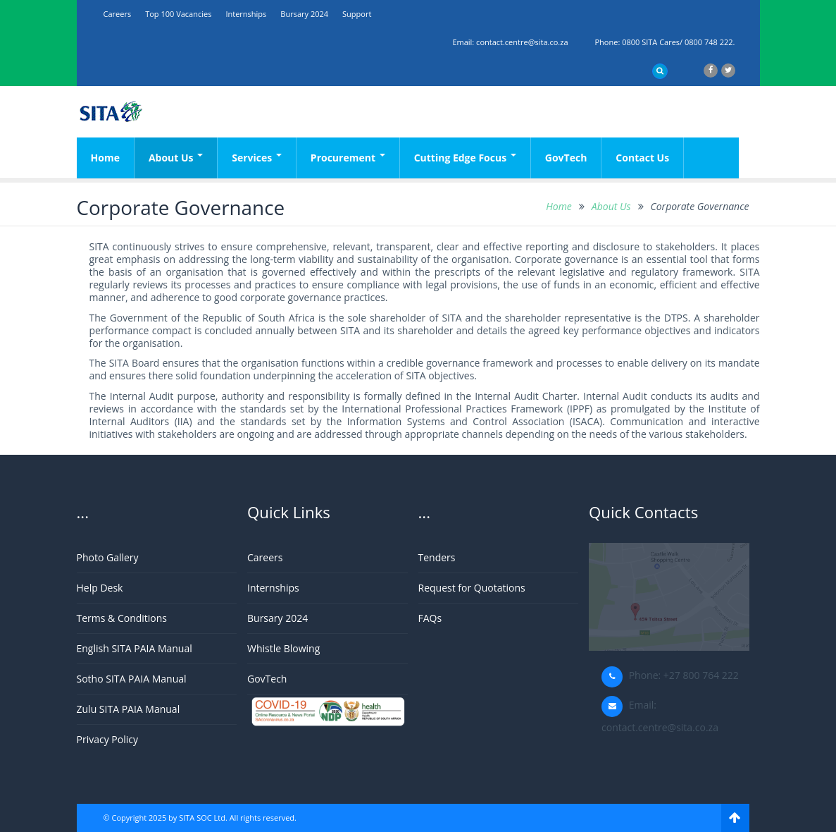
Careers (118, 13)
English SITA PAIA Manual (134, 648)
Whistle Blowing (283, 648)
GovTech (566, 157)
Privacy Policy (107, 739)
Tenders (437, 557)
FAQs (430, 618)
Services (257, 157)
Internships (245, 13)
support (356, 13)
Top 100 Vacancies (178, 13)
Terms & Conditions (122, 618)
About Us (176, 157)
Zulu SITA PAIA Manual (128, 709)
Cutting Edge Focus (465, 157)
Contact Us (642, 157)
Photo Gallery (108, 557)
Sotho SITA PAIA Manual (132, 678)
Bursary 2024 (304, 13)
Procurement (348, 157)
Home (105, 157)
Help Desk (100, 587)
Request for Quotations (471, 587)
